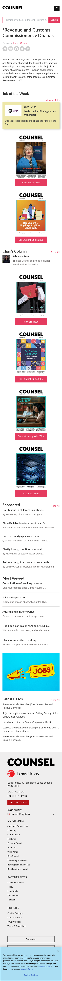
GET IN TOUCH (18, 802)
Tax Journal (12, 895)
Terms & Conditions (16, 926)
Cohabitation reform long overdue (22, 583)
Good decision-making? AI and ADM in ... (26, 625)
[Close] (58, 952)
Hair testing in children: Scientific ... (23, 509)
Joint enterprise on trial (16, 597)
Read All (55, 252)
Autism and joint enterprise (18, 611)
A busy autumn (21, 256)
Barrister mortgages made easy (20, 535)
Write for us (12, 852)
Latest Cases (20, 43)
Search (54, 19)
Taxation (11, 899)
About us (11, 847)
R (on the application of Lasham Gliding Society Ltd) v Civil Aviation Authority (30, 715)
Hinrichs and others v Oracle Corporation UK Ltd (27, 722)
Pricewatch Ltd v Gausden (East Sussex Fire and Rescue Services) (27, 706)
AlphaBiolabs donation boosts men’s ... (25, 522)
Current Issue (13, 834)
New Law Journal (15, 882)
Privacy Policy (14, 922)
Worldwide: (31, 812)
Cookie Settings (14, 913)
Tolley (10, 887)
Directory (11, 830)
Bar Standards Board (17, 869)
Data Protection (14, 917)
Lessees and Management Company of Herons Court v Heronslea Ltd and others (30, 729)
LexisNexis (12, 891)
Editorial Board (14, 843)
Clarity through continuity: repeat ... (23, 549)
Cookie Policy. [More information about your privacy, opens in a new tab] (27, 970)
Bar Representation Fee (18, 864)
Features (11, 839)
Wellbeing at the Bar (17, 860)
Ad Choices (44, 968)
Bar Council (13, 856)
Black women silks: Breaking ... (20, 639)
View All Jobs (53, 100)
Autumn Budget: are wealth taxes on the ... (27, 562)
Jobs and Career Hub (17, 826)
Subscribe (31, 939)
